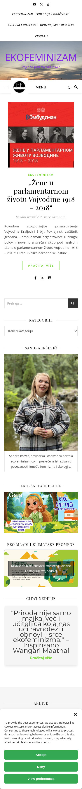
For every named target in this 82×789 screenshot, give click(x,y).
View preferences (41, 779)
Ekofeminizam (22, 14)
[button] (75, 714)
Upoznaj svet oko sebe (57, 25)
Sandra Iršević (26, 217)
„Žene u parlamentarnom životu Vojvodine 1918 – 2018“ (41, 195)
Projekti (41, 36)
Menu (41, 87)
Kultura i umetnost (23, 25)
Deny (41, 767)
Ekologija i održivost (52, 14)
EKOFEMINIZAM (41, 57)
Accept (40, 755)
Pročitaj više (41, 266)
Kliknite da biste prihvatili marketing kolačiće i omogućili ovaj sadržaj (41, 568)
